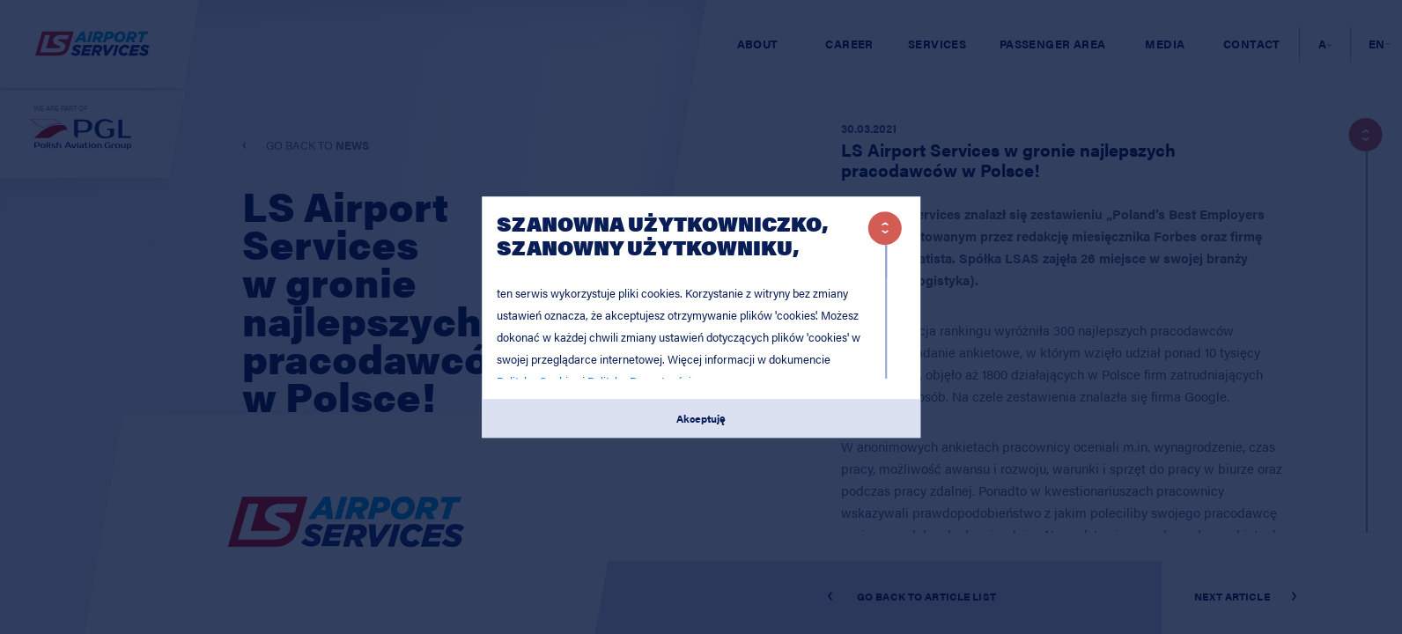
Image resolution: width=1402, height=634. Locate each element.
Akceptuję (701, 418)
